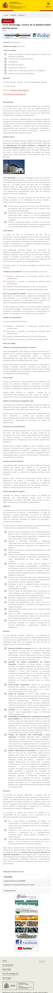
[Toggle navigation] (48, 5)
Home (6, 15)
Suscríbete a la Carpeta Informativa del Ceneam (19, 885)
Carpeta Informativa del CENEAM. (14, 881)
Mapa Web (6, 969)
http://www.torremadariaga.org (14, 94)
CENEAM (13, 15)
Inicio (4, 960)
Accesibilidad (7, 965)
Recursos (22, 15)
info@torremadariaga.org (19, 90)
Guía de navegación (10, 973)
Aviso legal (6, 978)
